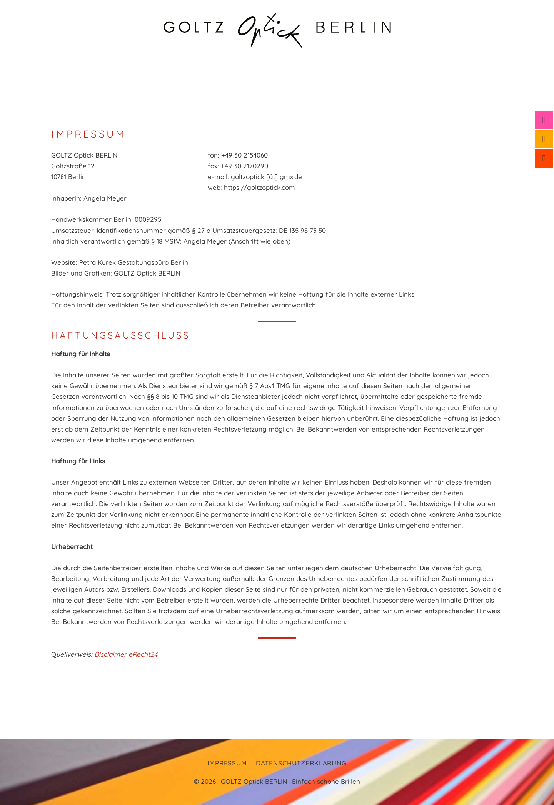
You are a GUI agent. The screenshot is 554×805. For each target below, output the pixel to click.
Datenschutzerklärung (301, 763)
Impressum (227, 763)
